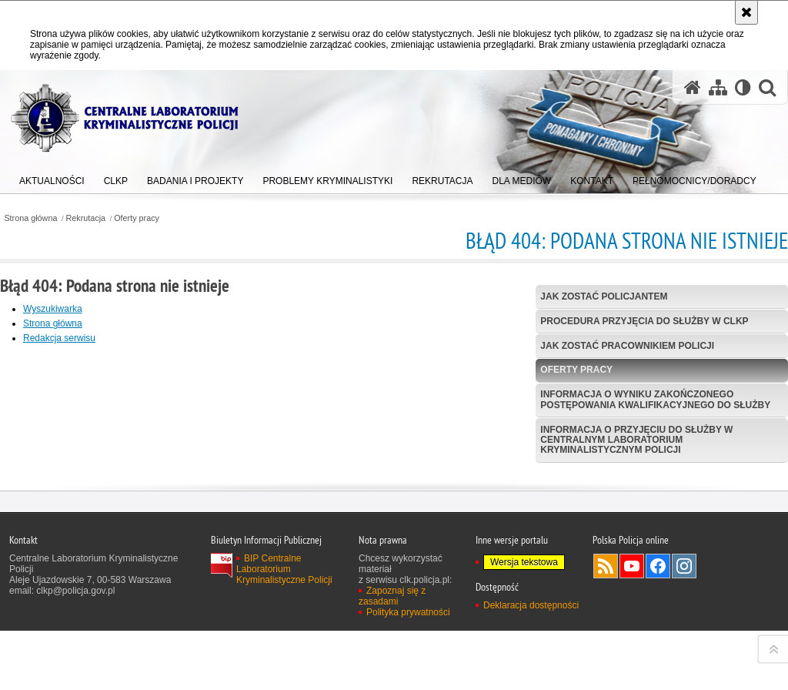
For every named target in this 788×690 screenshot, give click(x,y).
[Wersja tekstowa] (743, 87)
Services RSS (605, 674)
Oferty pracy (136, 218)
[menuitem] (52, 177)
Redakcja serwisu (59, 338)
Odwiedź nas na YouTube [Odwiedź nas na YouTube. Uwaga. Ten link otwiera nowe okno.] (631, 674)
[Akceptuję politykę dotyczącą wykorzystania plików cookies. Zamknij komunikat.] (746, 12)
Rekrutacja (86, 218)
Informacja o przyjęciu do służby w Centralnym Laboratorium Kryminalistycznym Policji (636, 439)
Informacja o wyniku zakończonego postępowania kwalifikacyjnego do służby (655, 399)
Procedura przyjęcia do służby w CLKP (644, 321)
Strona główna (30, 218)
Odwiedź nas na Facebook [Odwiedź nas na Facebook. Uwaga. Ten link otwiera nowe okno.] (658, 674)
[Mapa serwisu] (718, 87)
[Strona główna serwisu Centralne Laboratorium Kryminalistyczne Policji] (692, 87)
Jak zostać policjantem (603, 296)
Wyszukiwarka (52, 308)
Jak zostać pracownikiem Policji (627, 345)
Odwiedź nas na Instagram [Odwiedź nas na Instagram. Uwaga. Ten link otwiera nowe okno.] (684, 674)
